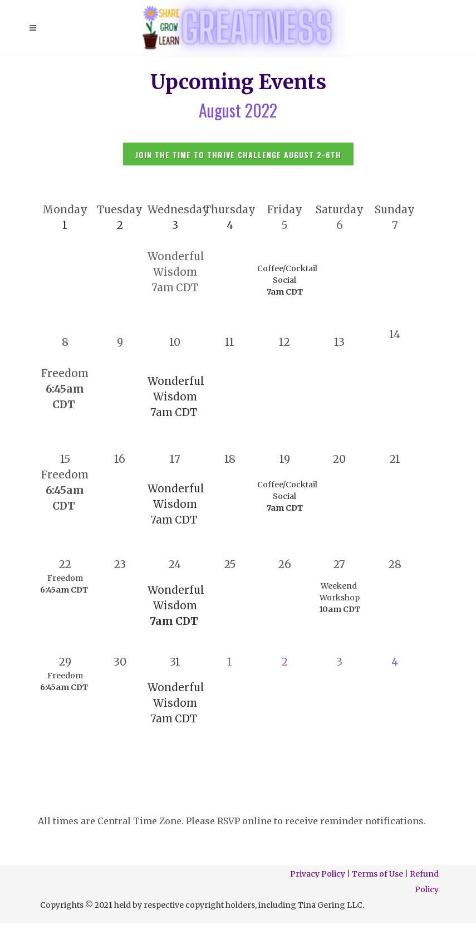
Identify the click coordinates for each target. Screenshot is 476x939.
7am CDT (174, 287)
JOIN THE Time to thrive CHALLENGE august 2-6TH (238, 154)
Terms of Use (377, 874)
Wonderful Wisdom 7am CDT (176, 504)
